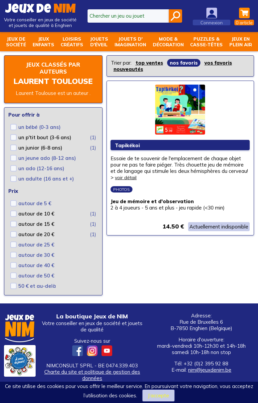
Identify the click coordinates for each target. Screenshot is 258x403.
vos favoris (218, 63)
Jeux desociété (16, 41)
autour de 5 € (34, 203)
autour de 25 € (36, 244)
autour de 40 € (36, 265)
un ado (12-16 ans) (41, 168)
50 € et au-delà (37, 286)
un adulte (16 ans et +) (46, 179)
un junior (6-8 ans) (40, 148)
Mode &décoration (168, 41)
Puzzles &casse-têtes (206, 41)
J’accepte (158, 395)
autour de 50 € (36, 275)
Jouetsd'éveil (99, 41)
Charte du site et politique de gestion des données (92, 375)
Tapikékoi (128, 145)
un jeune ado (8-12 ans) (47, 158)
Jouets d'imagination (130, 41)
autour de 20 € (36, 234)
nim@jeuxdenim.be (209, 370)
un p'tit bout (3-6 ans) (44, 137)
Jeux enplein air (240, 41)
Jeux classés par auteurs (53, 68)
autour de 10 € (36, 213)
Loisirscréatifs (72, 41)
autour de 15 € (36, 224)
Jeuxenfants (43, 41)
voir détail (126, 178)
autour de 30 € (36, 255)
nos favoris (184, 63)
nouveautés (128, 69)
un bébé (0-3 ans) (39, 127)
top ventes (149, 63)
